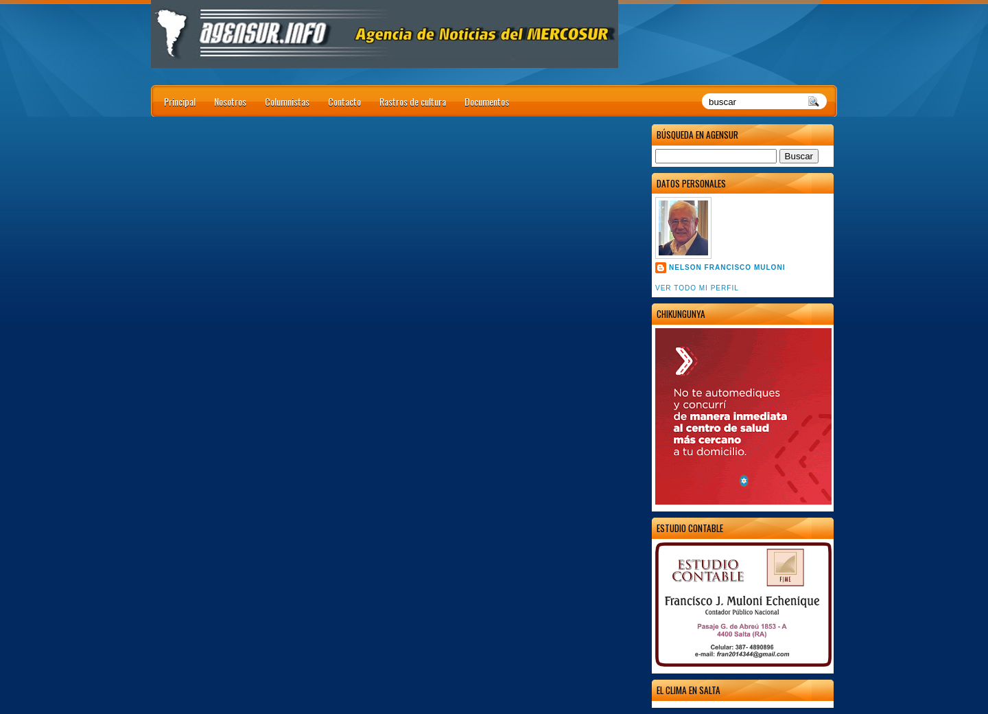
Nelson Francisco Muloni (727, 267)
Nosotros (230, 101)
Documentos (486, 101)
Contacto (344, 101)
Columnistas (287, 101)
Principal (180, 101)
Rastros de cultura (412, 101)
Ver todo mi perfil (697, 288)
